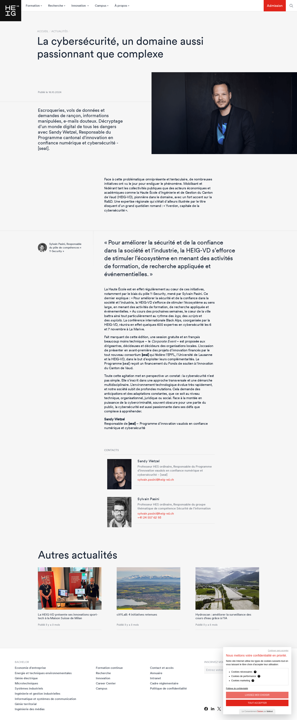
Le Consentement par (257, 711)
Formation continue (109, 668)
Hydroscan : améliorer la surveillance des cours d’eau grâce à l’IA (223, 616)
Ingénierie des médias (30, 709)
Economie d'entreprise (30, 668)
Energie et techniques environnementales (43, 673)
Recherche (103, 673)
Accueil (42, 31)
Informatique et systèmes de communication (45, 699)
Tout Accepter (257, 703)
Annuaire (156, 673)
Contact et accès (162, 668)
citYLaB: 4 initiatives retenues (137, 614)
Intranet (155, 678)
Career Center (106, 683)
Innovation (103, 678)
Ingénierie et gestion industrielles (37, 693)
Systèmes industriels (29, 688)
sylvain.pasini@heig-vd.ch (156, 479)
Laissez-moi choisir (257, 695)
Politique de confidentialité (168, 688)
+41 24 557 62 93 (149, 517)
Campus (101, 688)
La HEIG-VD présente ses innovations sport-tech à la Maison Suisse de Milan (68, 616)
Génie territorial (26, 704)
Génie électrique (26, 678)
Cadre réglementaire (164, 683)
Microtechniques (26, 683)
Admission (275, 5)
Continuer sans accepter (278, 650)
